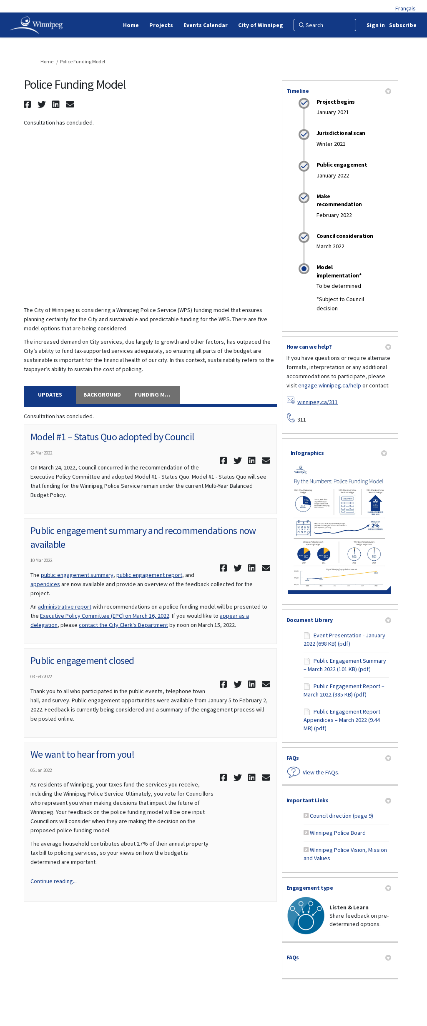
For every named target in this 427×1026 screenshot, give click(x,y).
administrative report (64, 606)
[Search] (325, 25)
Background (102, 394)
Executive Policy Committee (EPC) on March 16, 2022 (104, 615)
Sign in (376, 25)
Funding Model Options (157, 394)
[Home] (131, 25)
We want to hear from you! (82, 754)
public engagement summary (77, 575)
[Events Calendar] (205, 25)
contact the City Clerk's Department (123, 625)
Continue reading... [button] (53, 881)
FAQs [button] (338, 757)
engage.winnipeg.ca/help (329, 385)
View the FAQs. (321, 772)
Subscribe (403, 25)
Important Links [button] (338, 800)
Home (46, 61)
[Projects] (161, 25)
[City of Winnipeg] (260, 25)
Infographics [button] (339, 453)
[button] (28, 104)
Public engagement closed (82, 660)
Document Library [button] (338, 620)
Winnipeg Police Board (338, 832)
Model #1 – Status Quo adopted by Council (112, 436)
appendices (45, 584)
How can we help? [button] (338, 346)
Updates (50, 394)
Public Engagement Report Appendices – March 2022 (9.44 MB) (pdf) (342, 720)
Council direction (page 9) (341, 815)
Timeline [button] (338, 91)
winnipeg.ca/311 (317, 402)
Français (405, 8)
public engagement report (149, 575)
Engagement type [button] (338, 887)
